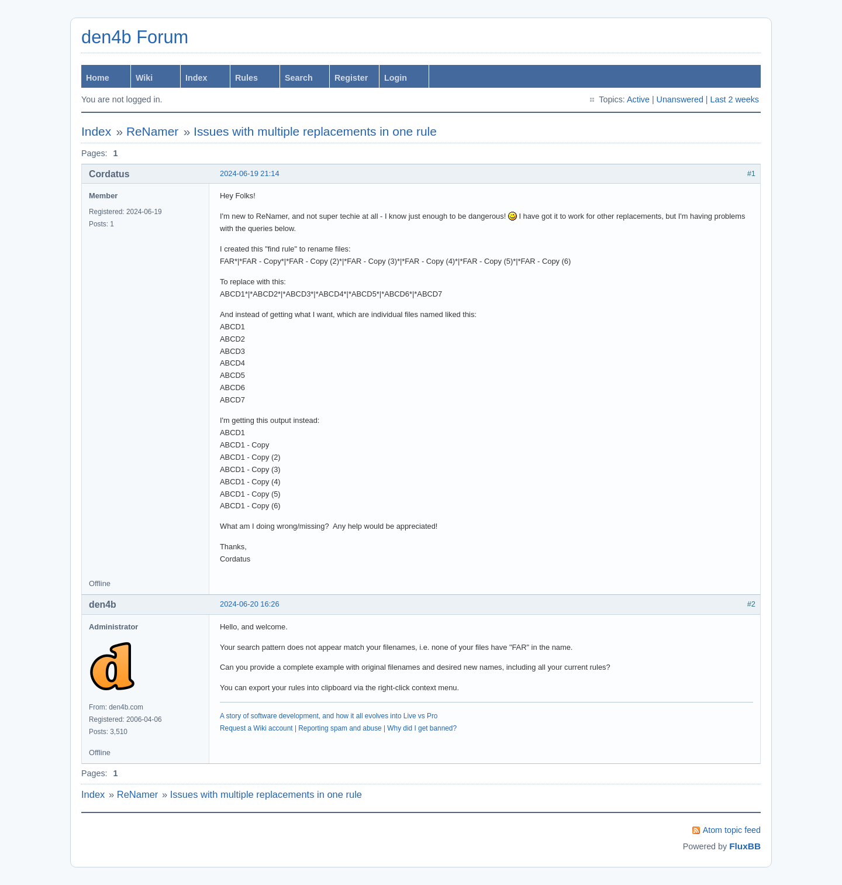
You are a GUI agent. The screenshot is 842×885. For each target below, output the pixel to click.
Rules (246, 77)
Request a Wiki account (256, 728)
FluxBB (745, 846)
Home (97, 77)
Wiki (144, 77)
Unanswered (680, 99)
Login (395, 77)
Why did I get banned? (422, 728)
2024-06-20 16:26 (249, 604)
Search (299, 77)
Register (351, 77)
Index (196, 77)
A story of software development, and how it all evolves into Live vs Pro (328, 716)
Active (638, 99)
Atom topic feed (732, 830)
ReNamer (152, 131)
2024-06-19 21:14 (249, 173)
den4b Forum (134, 37)
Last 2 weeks (734, 99)
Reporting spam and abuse (339, 728)
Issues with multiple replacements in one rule (315, 131)
